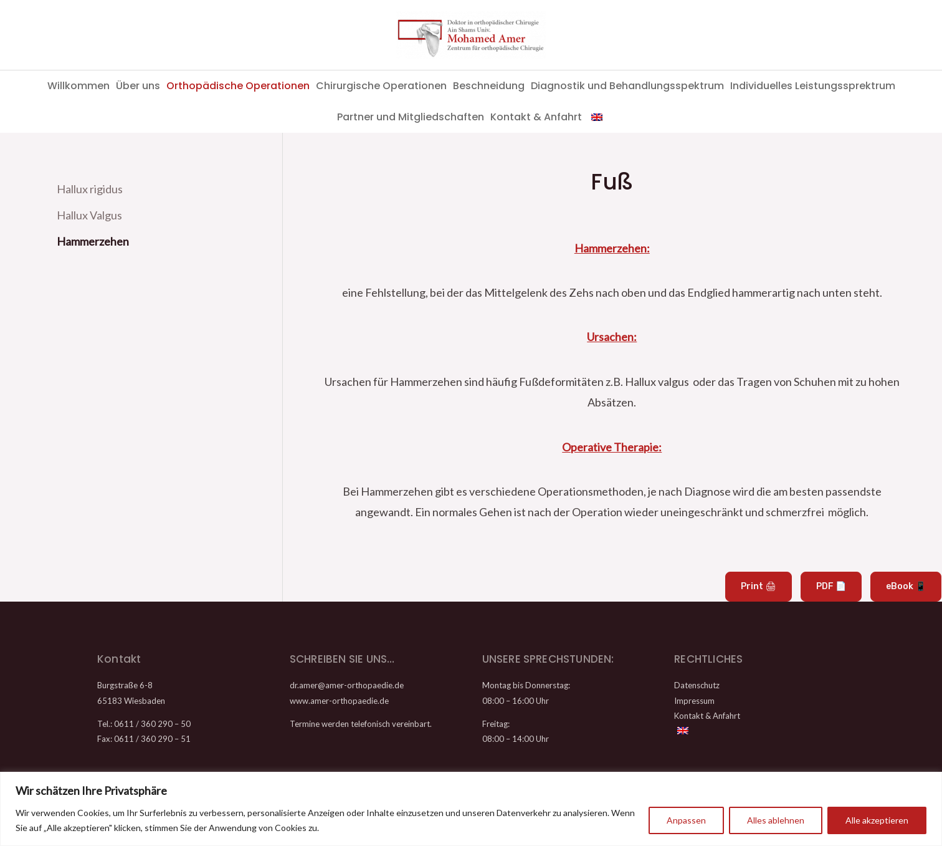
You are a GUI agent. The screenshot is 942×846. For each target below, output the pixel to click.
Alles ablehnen (775, 820)
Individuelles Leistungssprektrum (812, 86)
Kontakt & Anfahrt (536, 117)
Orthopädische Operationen (238, 86)
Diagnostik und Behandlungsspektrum (627, 86)
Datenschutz (697, 685)
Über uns (138, 86)
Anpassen (686, 820)
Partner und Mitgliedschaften (410, 117)
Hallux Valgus (89, 214)
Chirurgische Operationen (381, 86)
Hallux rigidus (90, 189)
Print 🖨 (758, 586)
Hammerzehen (93, 239)
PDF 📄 (831, 586)
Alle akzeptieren (876, 820)
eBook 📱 (906, 586)
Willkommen (78, 86)
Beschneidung (489, 86)
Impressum (694, 701)
